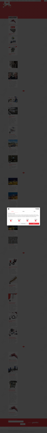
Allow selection (23, 223)
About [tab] (34, 211)
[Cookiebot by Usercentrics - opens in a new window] (36, 209)
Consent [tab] (12, 211)
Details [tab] (23, 211)
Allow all (34, 223)
